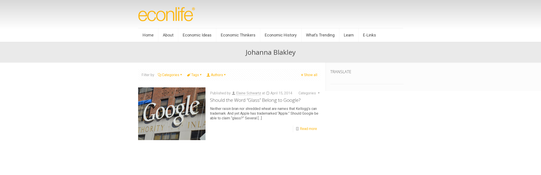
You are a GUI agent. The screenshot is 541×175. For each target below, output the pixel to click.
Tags (195, 75)
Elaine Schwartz (248, 93)
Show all (308, 75)
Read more (308, 129)
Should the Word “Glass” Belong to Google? (255, 100)
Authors (217, 75)
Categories (170, 75)
